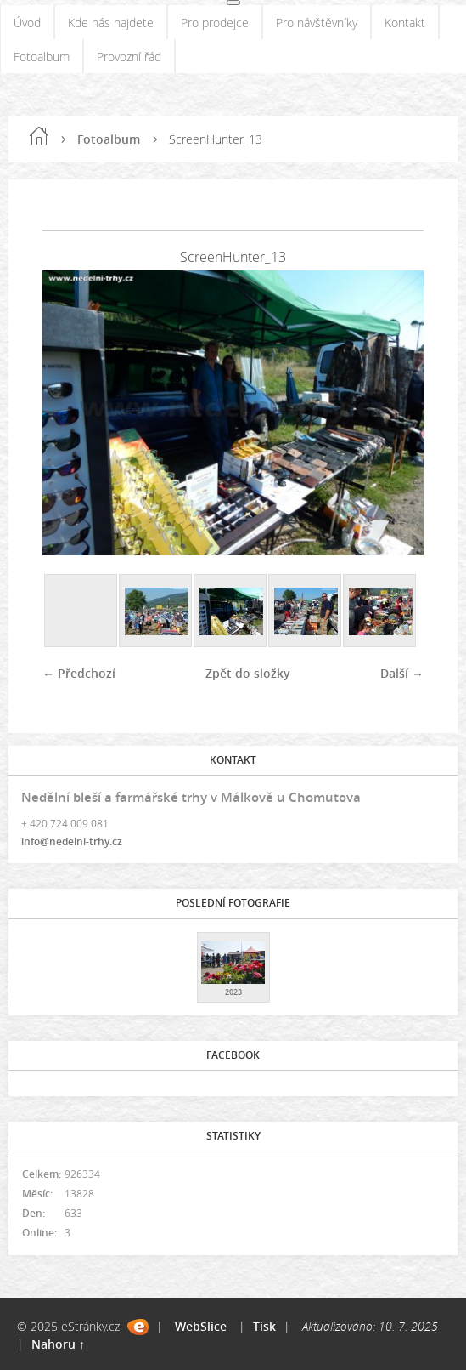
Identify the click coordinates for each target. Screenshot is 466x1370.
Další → (402, 673)
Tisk (264, 1326)
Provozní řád (129, 56)
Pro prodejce (215, 22)
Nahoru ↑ (58, 1344)
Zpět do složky (247, 673)
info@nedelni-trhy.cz (71, 841)
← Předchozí (78, 673)
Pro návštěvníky (316, 22)
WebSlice (201, 1326)
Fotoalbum (42, 56)
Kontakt (405, 22)
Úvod (27, 22)
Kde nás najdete (111, 22)
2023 (233, 992)
